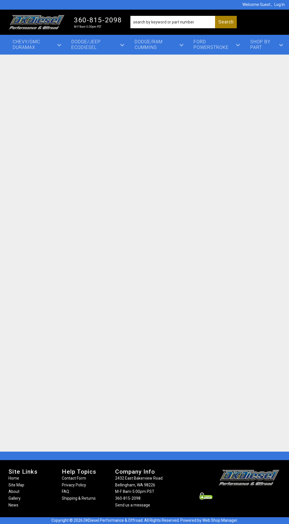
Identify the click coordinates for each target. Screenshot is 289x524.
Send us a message (132, 505)
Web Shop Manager (219, 520)
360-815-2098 (128, 498)
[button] (183, 22)
